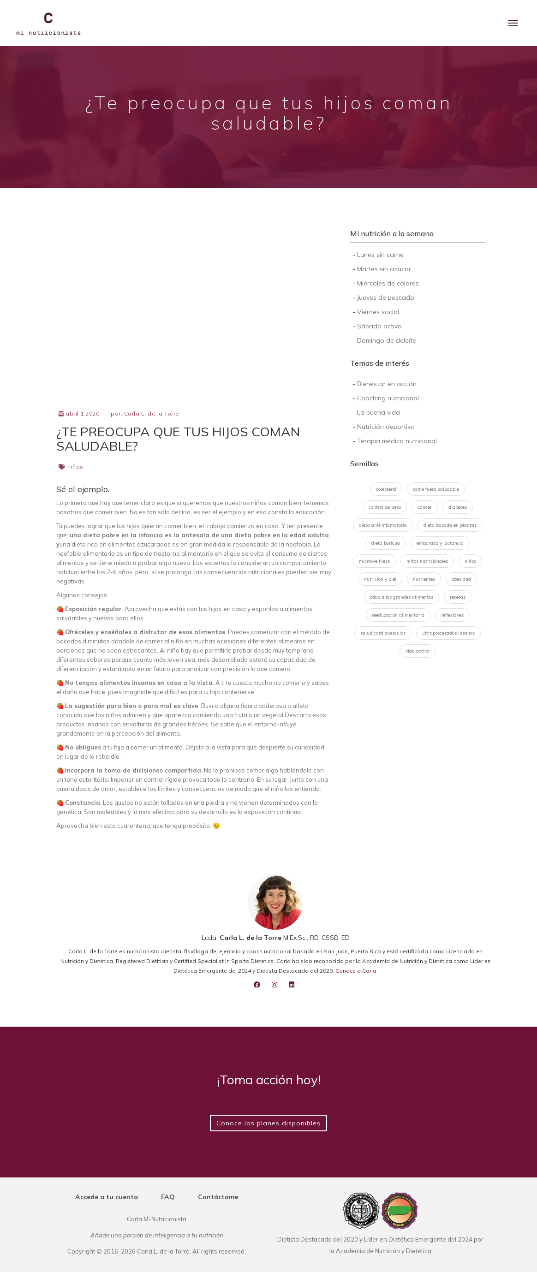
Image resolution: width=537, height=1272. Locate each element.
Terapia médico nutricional (397, 441)
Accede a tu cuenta (106, 1197)
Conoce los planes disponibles (268, 1123)
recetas (457, 597)
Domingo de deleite (386, 340)
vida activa (418, 651)
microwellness (374, 561)
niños (75, 466)
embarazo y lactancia (440, 543)
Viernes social (378, 312)
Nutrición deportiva (386, 426)
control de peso (385, 507)
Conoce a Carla (355, 970)
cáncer (425, 507)
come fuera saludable (436, 489)
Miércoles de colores (388, 283)
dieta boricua (385, 543)
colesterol (386, 489)
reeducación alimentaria (398, 615)
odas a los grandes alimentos (401, 597)
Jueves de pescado (385, 297)
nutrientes (424, 579)
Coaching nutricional (388, 398)
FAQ (168, 1197)
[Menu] (513, 23)
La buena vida (378, 412)
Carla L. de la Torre (151, 413)
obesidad (461, 579)
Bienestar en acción (387, 384)
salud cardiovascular (383, 633)
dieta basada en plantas (450, 525)
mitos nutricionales (427, 561)
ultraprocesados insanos (448, 633)
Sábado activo (379, 326)
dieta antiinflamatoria (383, 525)
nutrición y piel (380, 579)
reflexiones (452, 615)
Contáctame (218, 1197)
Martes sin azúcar (384, 269)
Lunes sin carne (380, 254)
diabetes (457, 507)
